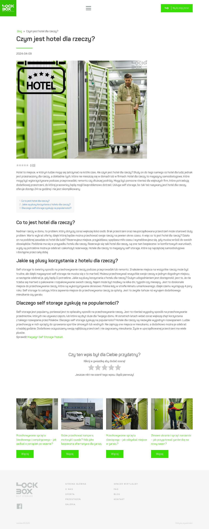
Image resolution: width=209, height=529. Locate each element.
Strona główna (75, 484)
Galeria (70, 504)
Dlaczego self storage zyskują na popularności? (46, 208)
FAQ (116, 489)
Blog (19, 31)
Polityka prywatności (184, 523)
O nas (69, 489)
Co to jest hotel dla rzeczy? (35, 200)
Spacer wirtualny (126, 484)
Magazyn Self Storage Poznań (45, 337)
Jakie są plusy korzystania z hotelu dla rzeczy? (46, 204)
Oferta (70, 494)
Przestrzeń (73, 499)
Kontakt (119, 499)
